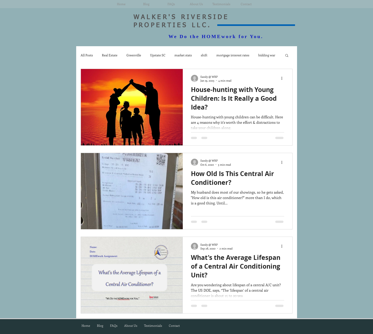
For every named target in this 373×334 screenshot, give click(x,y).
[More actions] (283, 78)
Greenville (133, 55)
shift (204, 55)
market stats (183, 55)
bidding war (266, 55)
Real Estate (109, 55)
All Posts (87, 55)
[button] (287, 55)
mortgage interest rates (232, 55)
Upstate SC (157, 55)
